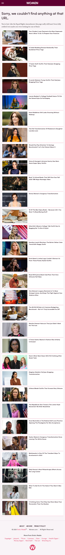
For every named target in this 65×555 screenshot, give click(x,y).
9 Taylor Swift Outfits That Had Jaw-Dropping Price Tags (44, 65)
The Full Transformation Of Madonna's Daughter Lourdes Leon (46, 130)
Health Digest (53, 538)
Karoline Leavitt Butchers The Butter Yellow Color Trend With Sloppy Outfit (46, 243)
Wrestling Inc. (46, 541)
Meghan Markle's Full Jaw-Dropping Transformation (41, 373)
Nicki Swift (29, 541)
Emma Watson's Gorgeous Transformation (43, 193)
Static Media (21, 529)
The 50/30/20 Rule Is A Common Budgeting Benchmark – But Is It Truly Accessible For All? (44, 308)
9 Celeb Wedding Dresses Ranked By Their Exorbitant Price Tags (43, 49)
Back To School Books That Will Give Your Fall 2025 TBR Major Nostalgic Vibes (44, 178)
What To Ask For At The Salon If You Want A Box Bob (45, 487)
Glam (38, 538)
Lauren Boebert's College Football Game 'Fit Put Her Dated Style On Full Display (45, 97)
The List (37, 541)
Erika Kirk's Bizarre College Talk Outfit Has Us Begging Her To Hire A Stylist (44, 227)
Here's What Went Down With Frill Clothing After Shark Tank (45, 357)
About (21, 526)
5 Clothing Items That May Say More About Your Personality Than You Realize (45, 503)
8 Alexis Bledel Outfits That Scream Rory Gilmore (46, 388)
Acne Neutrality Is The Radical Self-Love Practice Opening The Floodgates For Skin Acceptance (46, 422)
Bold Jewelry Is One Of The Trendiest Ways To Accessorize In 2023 (44, 454)
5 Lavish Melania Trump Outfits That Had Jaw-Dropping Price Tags (45, 81)
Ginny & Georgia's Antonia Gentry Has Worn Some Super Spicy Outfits (44, 162)
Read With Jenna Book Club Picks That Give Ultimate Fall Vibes (43, 276)
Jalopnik (16, 538)
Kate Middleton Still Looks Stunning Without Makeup (44, 113)
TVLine (23, 538)
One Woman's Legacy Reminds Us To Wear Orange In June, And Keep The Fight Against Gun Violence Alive (45, 293)
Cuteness (30, 538)
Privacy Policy (40, 526)
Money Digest (19, 541)
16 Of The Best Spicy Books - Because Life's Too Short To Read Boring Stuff (45, 211)
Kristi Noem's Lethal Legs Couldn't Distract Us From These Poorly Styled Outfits (44, 259)
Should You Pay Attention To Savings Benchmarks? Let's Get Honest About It (42, 146)
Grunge (44, 538)
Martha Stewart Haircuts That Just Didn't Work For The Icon (45, 324)
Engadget (8, 538)
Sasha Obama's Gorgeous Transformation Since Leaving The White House (45, 438)
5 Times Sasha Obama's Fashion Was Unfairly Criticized (44, 341)
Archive (29, 526)
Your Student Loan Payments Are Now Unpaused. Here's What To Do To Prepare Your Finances (46, 32)
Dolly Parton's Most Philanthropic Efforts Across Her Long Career (45, 470)
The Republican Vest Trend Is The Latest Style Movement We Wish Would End (44, 406)
